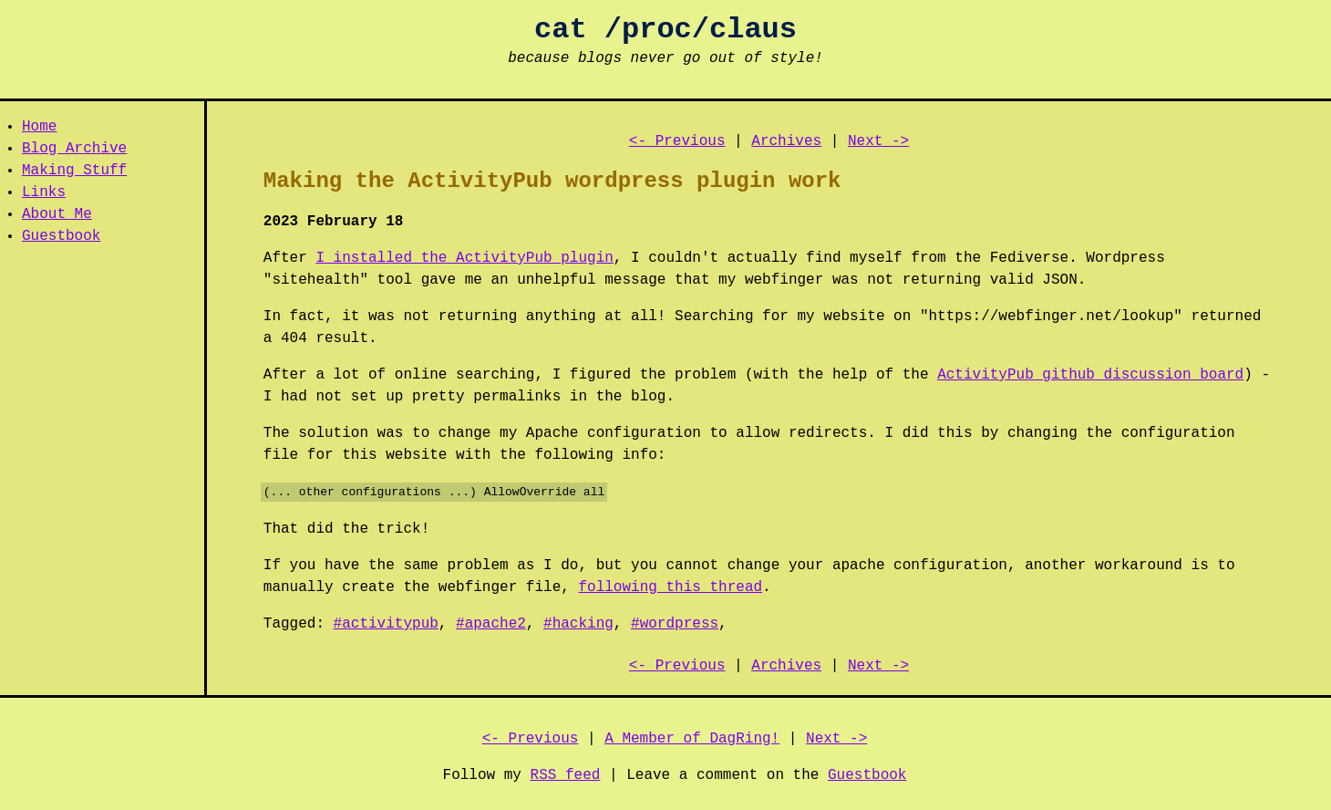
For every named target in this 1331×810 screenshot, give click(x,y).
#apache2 (491, 624)
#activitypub (386, 624)
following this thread (670, 587)
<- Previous (677, 141)
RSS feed (566, 775)
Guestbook (61, 236)
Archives (786, 141)
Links (44, 192)
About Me (57, 214)
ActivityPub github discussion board (1090, 375)
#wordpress (674, 624)
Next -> (878, 141)
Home (39, 127)
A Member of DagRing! (691, 739)
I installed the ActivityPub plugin (464, 258)
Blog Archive (74, 148)
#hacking (578, 624)
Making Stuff (74, 170)
